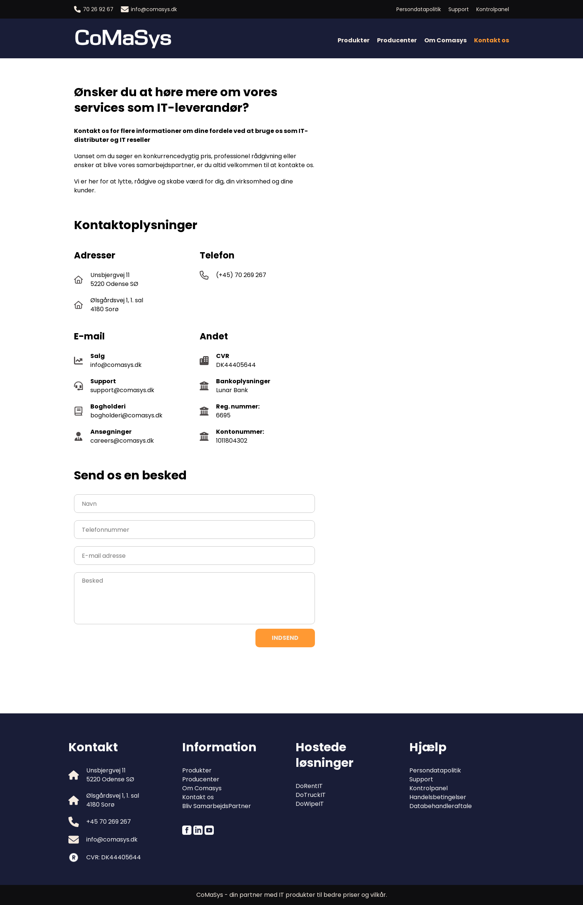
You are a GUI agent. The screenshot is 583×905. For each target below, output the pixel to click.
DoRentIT (309, 786)
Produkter (354, 40)
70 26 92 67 (93, 9)
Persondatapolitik (418, 9)
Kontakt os (198, 797)
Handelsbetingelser (437, 797)
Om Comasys (445, 40)
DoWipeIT (310, 804)
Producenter (397, 40)
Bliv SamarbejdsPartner (216, 806)
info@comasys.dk (149, 9)
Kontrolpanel (492, 9)
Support (458, 9)
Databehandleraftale (440, 806)
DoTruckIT (311, 795)
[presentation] (130, 669)
